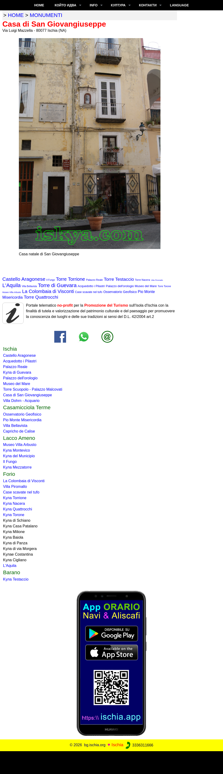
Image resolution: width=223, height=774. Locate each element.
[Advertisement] (112, 761)
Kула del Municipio (19, 456)
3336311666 (139, 745)
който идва (65, 5)
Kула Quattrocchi (17, 509)
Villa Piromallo (157, 280)
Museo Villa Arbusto (11, 292)
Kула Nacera (14, 503)
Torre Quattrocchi (41, 297)
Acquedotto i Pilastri (91, 286)
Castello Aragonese (23, 279)
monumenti (46, 15)
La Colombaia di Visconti (48, 291)
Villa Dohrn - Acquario (21, 401)
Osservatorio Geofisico (120, 292)
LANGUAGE (179, 5)
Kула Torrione (14, 498)
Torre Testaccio (119, 279)
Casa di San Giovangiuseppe (27, 395)
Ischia (117, 744)
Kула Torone (13, 515)
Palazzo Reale (94, 279)
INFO (93, 5)
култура (118, 5)
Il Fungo (50, 280)
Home (39, 5)
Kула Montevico (16, 450)
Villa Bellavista (29, 286)
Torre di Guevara (57, 285)
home (16, 15)
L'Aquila (11, 285)
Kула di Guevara (17, 372)
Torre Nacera (142, 279)
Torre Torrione (70, 279)
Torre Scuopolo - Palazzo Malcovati (32, 389)
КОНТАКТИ (148, 5)
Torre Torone (164, 286)
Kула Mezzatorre (17, 467)
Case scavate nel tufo (88, 292)
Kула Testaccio (16, 579)
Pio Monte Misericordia (22, 420)
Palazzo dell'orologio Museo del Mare (131, 286)
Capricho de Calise (19, 431)
